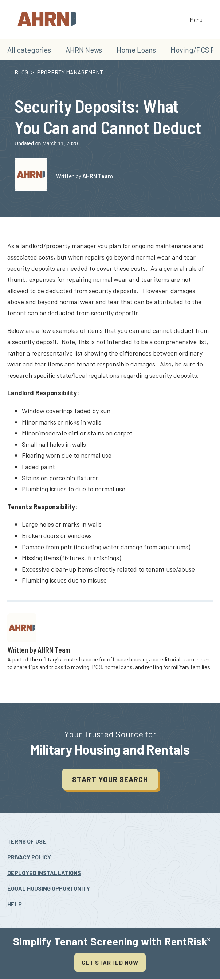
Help (14, 904)
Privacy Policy (29, 856)
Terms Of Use (26, 841)
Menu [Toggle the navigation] (196, 20)
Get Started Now (110, 962)
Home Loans (136, 49)
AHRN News (84, 49)
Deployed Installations (44, 872)
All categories (29, 49)
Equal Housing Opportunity (48, 888)
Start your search (110, 779)
